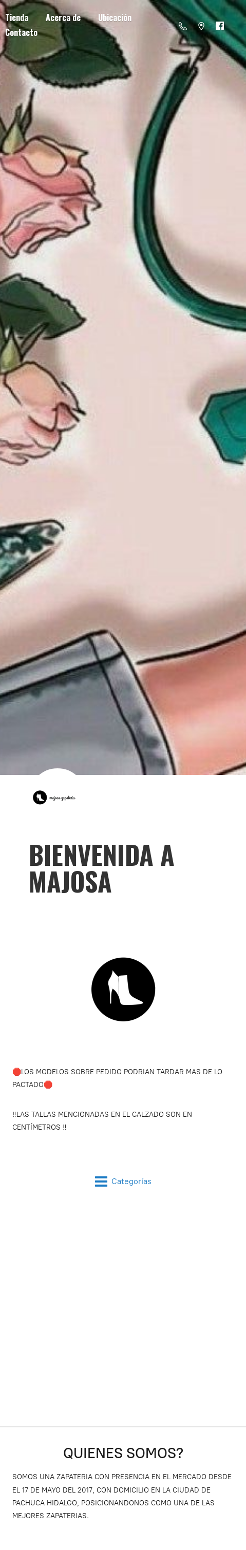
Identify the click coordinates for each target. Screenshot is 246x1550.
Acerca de (63, 17)
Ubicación (114, 17)
